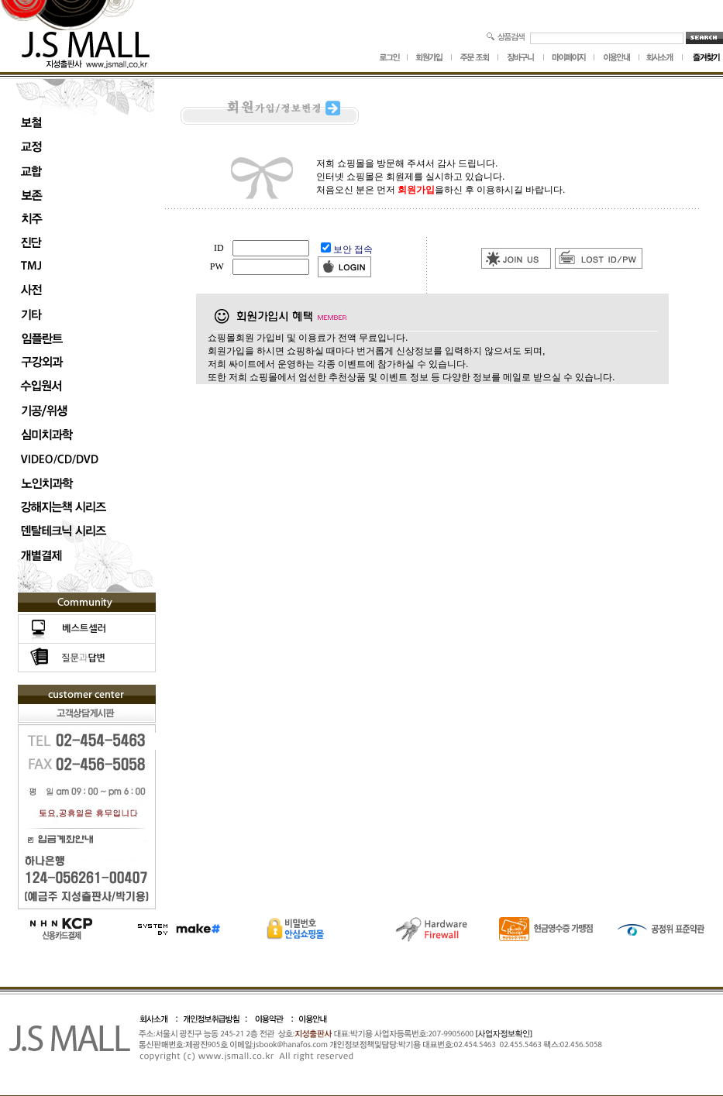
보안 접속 (353, 249)
